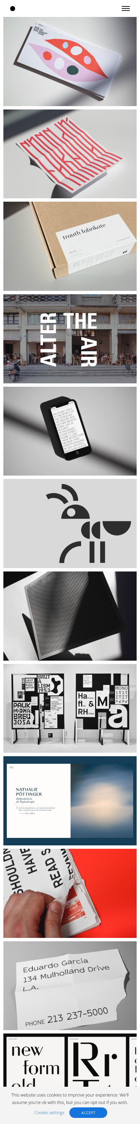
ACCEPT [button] (88, 1112)
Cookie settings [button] (49, 1112)
